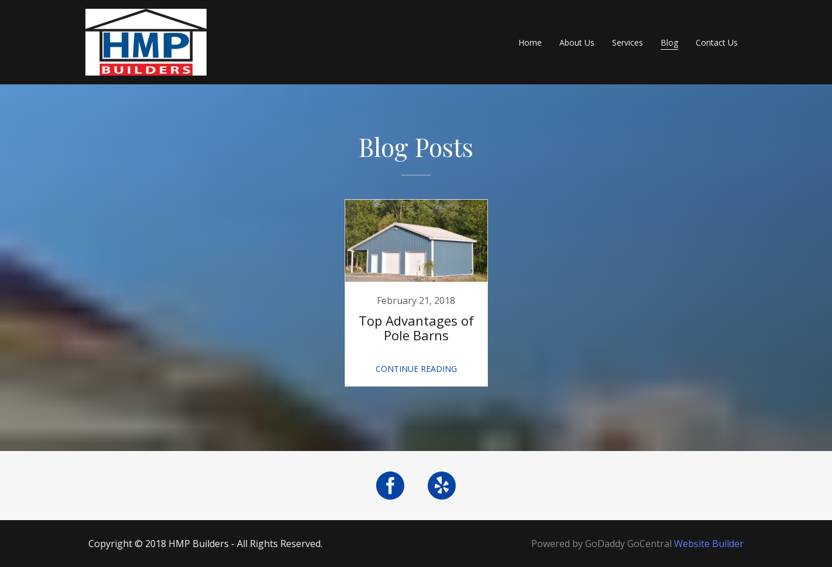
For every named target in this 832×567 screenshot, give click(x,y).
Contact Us (717, 42)
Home (530, 42)
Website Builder (709, 543)
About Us (576, 42)
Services (627, 42)
